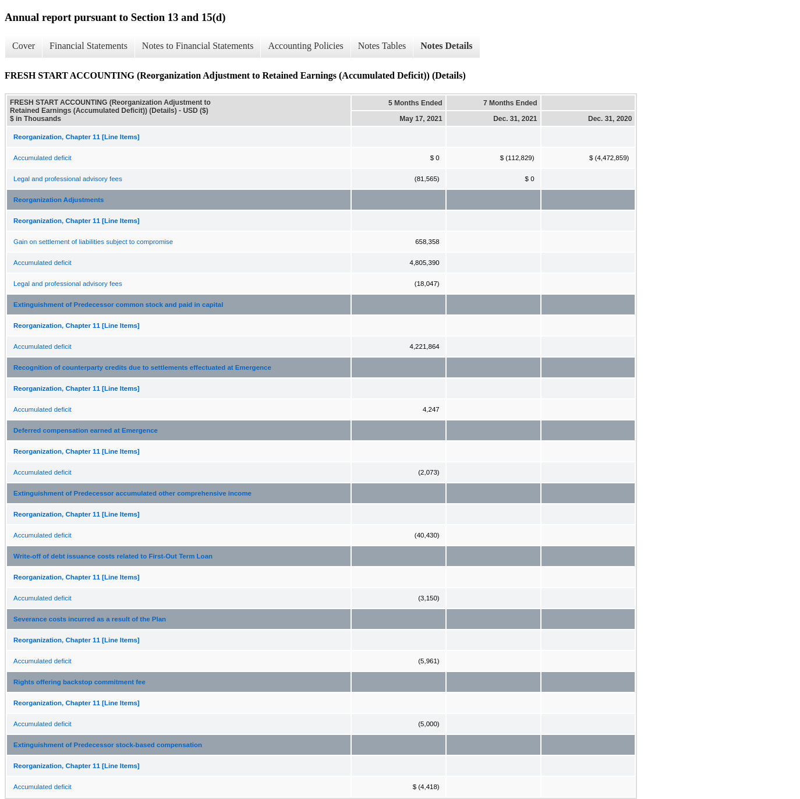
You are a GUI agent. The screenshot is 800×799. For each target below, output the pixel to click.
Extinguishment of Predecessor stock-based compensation (107, 744)
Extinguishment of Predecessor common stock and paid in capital (118, 304)
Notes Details (446, 46)
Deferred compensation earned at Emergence (85, 430)
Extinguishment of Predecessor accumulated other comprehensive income (132, 493)
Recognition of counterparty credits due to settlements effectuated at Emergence (142, 367)
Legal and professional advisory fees (67, 178)
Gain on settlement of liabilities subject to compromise (93, 241)
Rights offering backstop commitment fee (79, 681)
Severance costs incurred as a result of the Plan (89, 619)
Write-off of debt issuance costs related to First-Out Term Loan (113, 556)
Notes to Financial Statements (198, 46)
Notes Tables (382, 46)
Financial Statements (88, 46)
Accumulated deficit (42, 157)
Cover (23, 46)
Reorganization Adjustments (58, 199)
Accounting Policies (305, 46)
